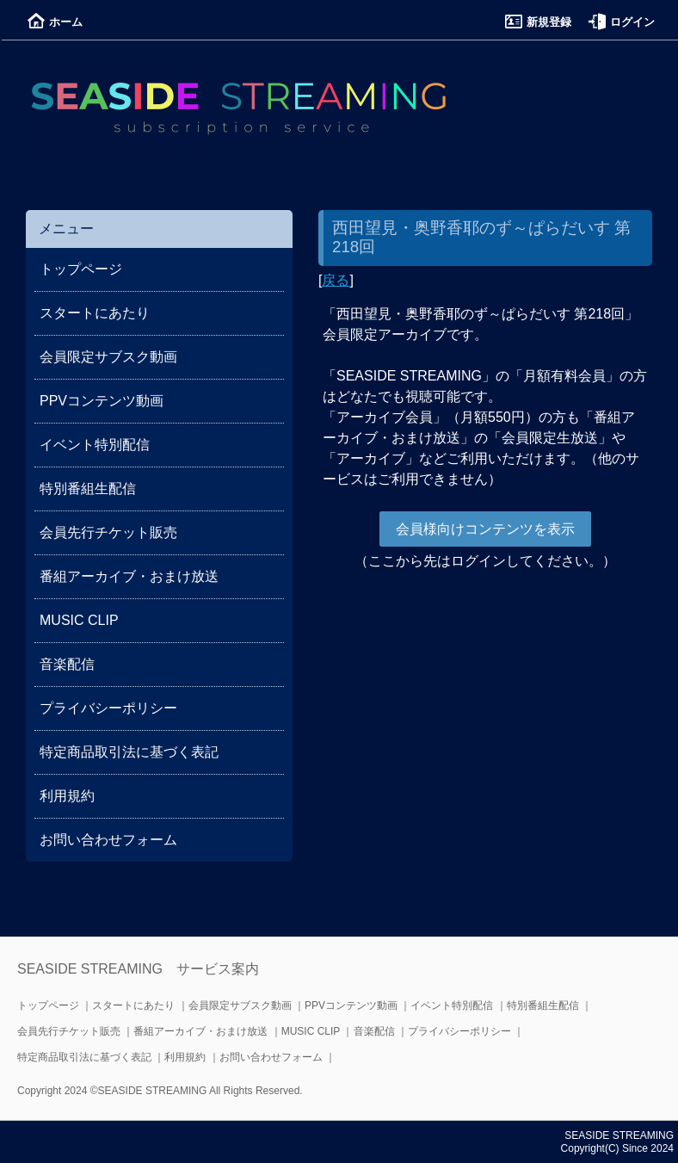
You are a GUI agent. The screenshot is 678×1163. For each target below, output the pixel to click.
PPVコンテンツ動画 (101, 400)
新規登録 (538, 21)
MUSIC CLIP (79, 620)
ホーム (55, 21)
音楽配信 (67, 664)
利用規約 (67, 796)
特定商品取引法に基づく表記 (129, 752)
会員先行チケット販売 (108, 532)
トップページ (81, 269)
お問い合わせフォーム (108, 839)
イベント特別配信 (95, 444)
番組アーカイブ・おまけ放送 (129, 576)
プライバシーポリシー (108, 708)
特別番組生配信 (88, 488)
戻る (335, 280)
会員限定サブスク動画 (108, 357)
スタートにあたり (95, 313)
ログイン (622, 21)
